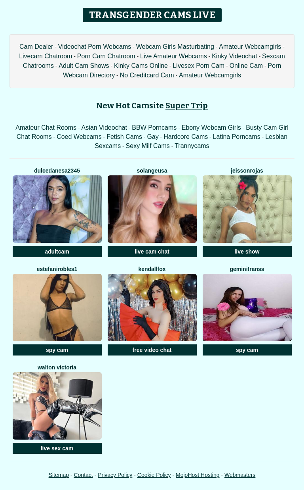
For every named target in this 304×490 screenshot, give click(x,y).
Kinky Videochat (234, 56)
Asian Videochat (104, 127)
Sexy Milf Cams (148, 145)
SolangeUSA (152, 170)
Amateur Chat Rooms (45, 127)
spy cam (57, 350)
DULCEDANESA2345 (57, 170)
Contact (83, 475)
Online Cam (246, 65)
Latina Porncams (236, 136)
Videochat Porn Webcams (94, 46)
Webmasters (239, 475)
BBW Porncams (154, 127)
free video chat (152, 350)
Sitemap (59, 475)
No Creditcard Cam (147, 75)
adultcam (57, 251)
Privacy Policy (115, 475)
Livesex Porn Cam (198, 65)
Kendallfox (151, 269)
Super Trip (186, 105)
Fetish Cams (124, 136)
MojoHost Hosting (198, 475)
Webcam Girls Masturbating (175, 46)
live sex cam (57, 448)
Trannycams (192, 145)
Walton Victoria (57, 367)
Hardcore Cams (185, 136)
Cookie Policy (154, 475)
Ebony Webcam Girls (211, 127)
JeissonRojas (247, 170)
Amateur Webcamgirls (250, 46)
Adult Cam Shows (84, 65)
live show (246, 251)
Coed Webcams (79, 136)
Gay (152, 136)
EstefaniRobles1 (57, 269)
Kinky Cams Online (141, 65)
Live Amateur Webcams (173, 56)
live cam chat (152, 251)
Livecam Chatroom (45, 56)
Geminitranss (247, 269)
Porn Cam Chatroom (106, 56)
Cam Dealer (36, 46)
